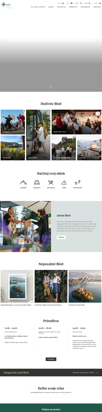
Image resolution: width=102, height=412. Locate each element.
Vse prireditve (51, 359)
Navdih (51, 7)
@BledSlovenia (39, 392)
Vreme (59, 3)
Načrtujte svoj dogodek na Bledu (85, 372)
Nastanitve (61, 7)
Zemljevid (77, 3)
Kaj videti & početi (38, 7)
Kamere (68, 3)
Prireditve (73, 7)
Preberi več (61, 237)
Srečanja (97, 7)
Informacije (85, 7)
